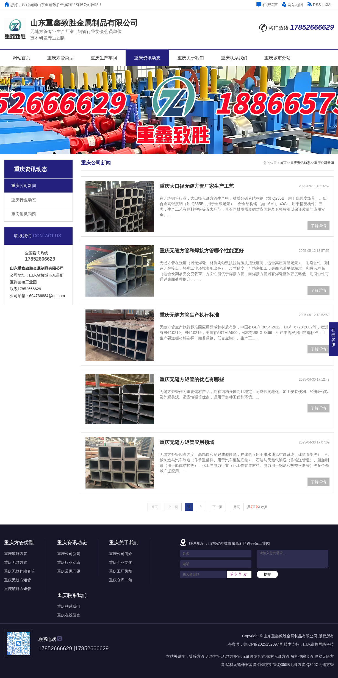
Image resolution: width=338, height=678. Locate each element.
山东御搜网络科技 (318, 644)
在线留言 (267, 4)
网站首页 (21, 57)
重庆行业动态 (23, 199)
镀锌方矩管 (267, 664)
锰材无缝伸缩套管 (241, 664)
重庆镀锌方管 (15, 553)
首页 (283, 163)
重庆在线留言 (68, 615)
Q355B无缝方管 (291, 664)
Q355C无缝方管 (320, 664)
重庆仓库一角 (120, 580)
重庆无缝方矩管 (17, 580)
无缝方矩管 (231, 656)
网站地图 (292, 4)
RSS (314, 4)
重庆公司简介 (120, 553)
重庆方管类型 (60, 57)
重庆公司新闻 (23, 185)
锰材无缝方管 (277, 656)
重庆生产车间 (104, 57)
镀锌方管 (196, 656)
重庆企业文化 (120, 562)
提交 (267, 574)
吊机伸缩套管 (302, 656)
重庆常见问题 (23, 214)
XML (329, 4)
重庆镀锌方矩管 (17, 589)
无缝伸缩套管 (253, 656)
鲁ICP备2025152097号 (263, 644)
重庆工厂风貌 (120, 571)
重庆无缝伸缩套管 (19, 571)
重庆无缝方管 (15, 562)
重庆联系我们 (234, 57)
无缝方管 (213, 656)
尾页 (236, 507)
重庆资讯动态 (147, 57)
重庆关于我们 (191, 57)
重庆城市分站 (277, 57)
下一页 (217, 507)
